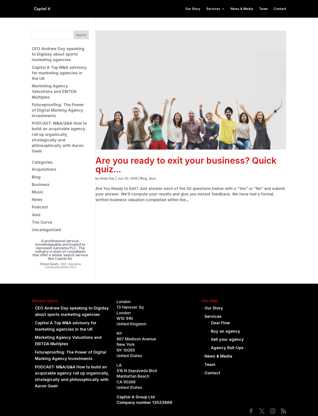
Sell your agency (227, 339)
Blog (143, 178)
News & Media (242, 9)
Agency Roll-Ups (227, 347)
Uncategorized (46, 229)
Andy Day (107, 178)
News (37, 199)
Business (40, 184)
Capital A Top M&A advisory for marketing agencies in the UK (59, 73)
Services (213, 9)
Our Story (192, 9)
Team (263, 9)
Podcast (40, 207)
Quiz (152, 178)
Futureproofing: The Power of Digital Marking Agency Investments (58, 110)
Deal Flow (220, 322)
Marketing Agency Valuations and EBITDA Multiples (54, 91)
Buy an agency (225, 331)
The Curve (42, 222)
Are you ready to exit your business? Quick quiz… (185, 164)
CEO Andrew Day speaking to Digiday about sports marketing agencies (58, 54)
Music (38, 192)
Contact (280, 9)
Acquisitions (44, 169)
